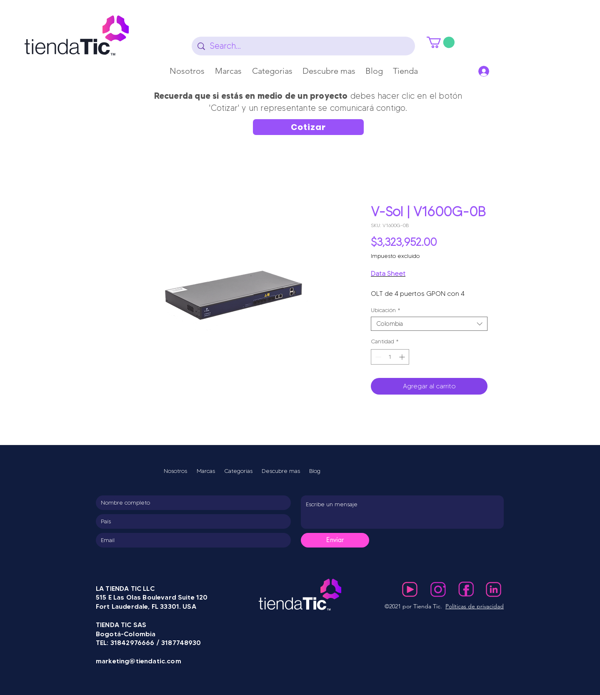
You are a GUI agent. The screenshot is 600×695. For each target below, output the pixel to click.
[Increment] (403, 357)
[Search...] (304, 46)
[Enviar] (335, 540)
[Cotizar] (308, 127)
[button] (228, 70)
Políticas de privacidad (474, 606)
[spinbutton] (390, 357)
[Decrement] (377, 357)
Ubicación (385, 310)
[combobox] (429, 324)
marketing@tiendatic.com (138, 661)
